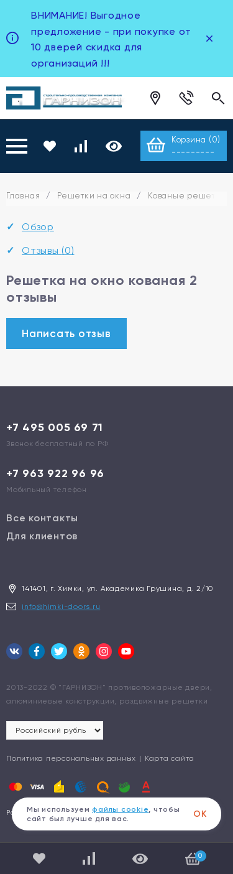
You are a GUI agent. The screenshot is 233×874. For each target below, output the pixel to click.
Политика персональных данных (71, 758)
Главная (23, 196)
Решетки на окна (93, 196)
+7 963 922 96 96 (55, 473)
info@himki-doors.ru (61, 606)
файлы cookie (120, 809)
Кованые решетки (187, 196)
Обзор (38, 227)
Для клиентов (42, 536)
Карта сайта (169, 758)
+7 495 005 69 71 (54, 427)
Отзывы (48, 250)
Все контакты (42, 518)
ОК (200, 814)
